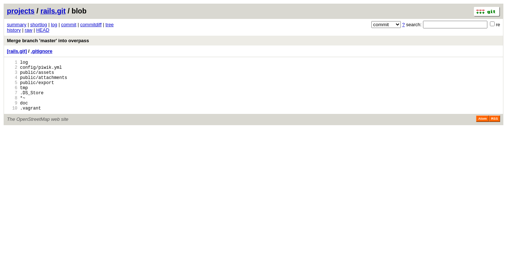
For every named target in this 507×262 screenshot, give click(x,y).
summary (16, 24)
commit (68, 24)
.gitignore (41, 51)
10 (12, 119)
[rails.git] (17, 51)
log (54, 24)
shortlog (38, 24)
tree (109, 24)
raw (28, 30)
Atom (482, 129)
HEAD (42, 30)
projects (21, 11)
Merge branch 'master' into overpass (48, 40)
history (14, 30)
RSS (494, 129)
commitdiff (90, 24)
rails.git (52, 11)
